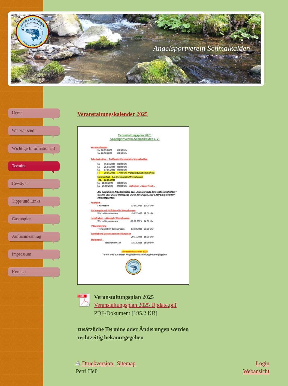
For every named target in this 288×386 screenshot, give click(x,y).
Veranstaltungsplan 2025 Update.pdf (135, 305)
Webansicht (256, 371)
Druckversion (95, 363)
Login (262, 363)
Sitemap (126, 363)
